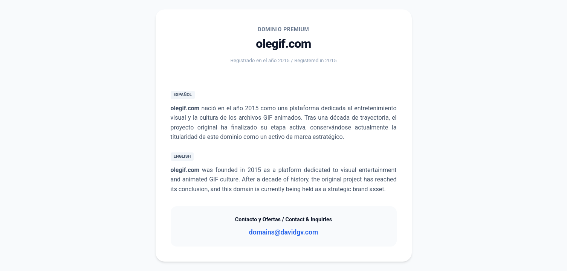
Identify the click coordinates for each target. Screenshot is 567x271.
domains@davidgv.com (283, 232)
